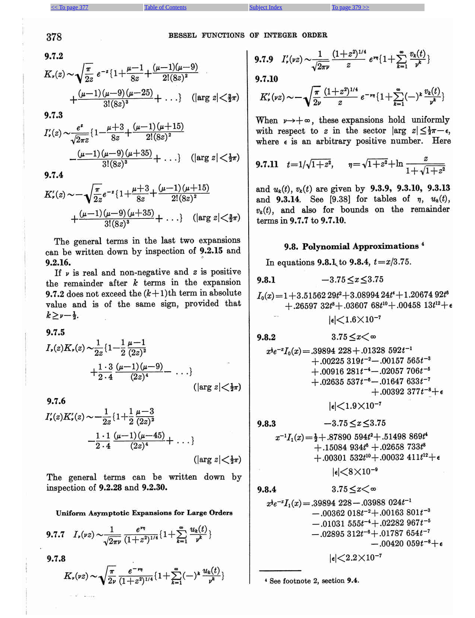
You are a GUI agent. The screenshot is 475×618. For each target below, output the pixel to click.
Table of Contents (165, 7)
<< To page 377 (69, 7)
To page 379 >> (350, 7)
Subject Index (265, 7)
